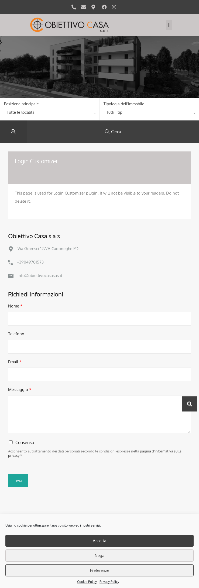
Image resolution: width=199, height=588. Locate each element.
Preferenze (99, 570)
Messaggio (19, 389)
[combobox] (49, 113)
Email (14, 361)
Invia (17, 480)
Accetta (99, 540)
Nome (15, 306)
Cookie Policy (87, 582)
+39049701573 (30, 262)
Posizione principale (21, 104)
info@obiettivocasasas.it (40, 275)
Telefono (16, 333)
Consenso (24, 442)
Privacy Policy (109, 582)
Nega (99, 555)
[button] (169, 25)
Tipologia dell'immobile (124, 104)
